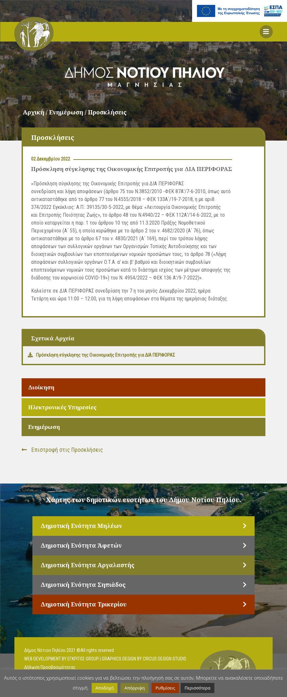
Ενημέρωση (44, 427)
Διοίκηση (41, 387)
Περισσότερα (197, 688)
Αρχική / (36, 112)
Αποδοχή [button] (105, 688)
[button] (266, 31)
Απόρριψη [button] (134, 688)
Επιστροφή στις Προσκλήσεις (62, 449)
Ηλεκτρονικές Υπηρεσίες (62, 407)
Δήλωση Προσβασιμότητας (50, 667)
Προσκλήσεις (107, 112)
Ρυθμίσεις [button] (165, 688)
